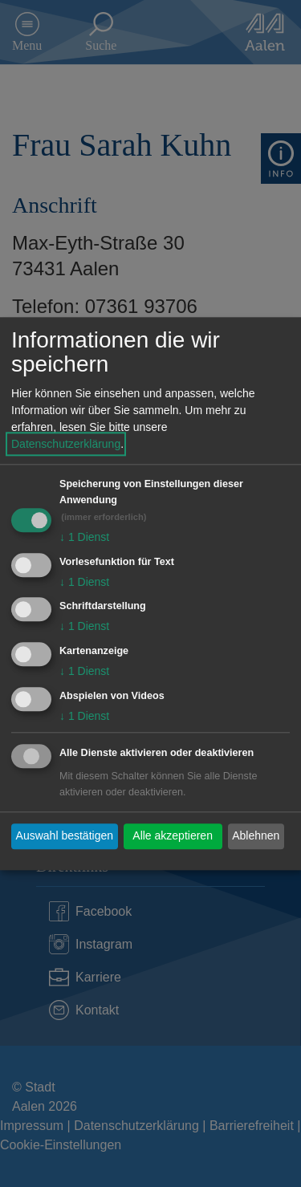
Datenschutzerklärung (65, 443)
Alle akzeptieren (172, 836)
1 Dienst (84, 536)
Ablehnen (255, 836)
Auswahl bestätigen (64, 836)
